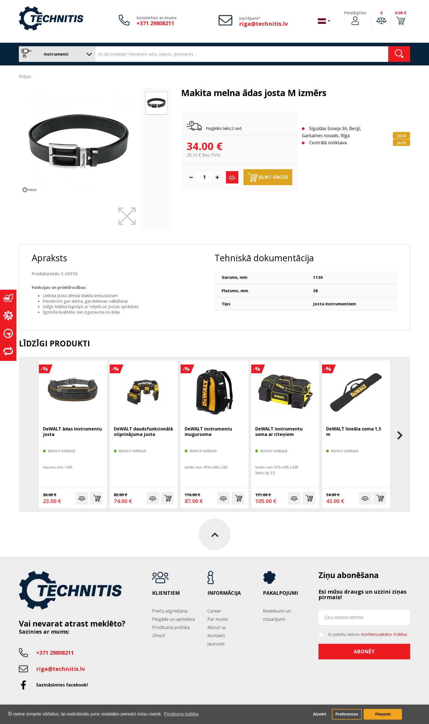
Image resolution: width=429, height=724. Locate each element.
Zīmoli (158, 636)
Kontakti (216, 636)
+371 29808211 (155, 23)
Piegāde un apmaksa (173, 619)
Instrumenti (55, 54)
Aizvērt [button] (319, 714)
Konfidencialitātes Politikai (384, 634)
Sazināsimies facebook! (62, 685)
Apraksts (49, 258)
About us (216, 627)
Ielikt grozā (268, 177)
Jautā (401, 135)
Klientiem (166, 593)
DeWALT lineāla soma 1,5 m (353, 431)
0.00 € (400, 12)
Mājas (25, 76)
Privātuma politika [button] (181, 714)
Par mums (217, 619)
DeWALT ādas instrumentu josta (72, 431)
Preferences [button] (346, 714)
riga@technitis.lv (263, 23)
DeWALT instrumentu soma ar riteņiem (279, 431)
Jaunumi (215, 644)
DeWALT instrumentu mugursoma (208, 431)
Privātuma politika (171, 627)
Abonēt (364, 651)
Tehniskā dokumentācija (264, 258)
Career (214, 611)
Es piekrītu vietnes (367, 634)
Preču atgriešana (169, 611)
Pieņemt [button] (382, 714)
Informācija (224, 593)
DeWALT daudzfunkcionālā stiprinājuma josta (143, 431)
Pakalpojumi (280, 593)
